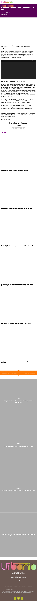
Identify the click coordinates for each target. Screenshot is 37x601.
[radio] (13, 128)
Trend (18, 398)
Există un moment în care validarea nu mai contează (16, 208)
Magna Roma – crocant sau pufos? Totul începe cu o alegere (16, 361)
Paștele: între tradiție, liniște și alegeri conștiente (16, 323)
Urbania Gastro (9, 6)
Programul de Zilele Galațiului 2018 (9, 373)
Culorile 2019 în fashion (30, 373)
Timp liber (3, 6)
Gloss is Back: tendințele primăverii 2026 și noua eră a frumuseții (17, 285)
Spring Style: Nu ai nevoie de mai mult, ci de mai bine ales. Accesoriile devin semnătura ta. (18, 246)
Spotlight (18, 488)
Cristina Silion (8, 12)
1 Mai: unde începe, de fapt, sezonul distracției (15, 170)
